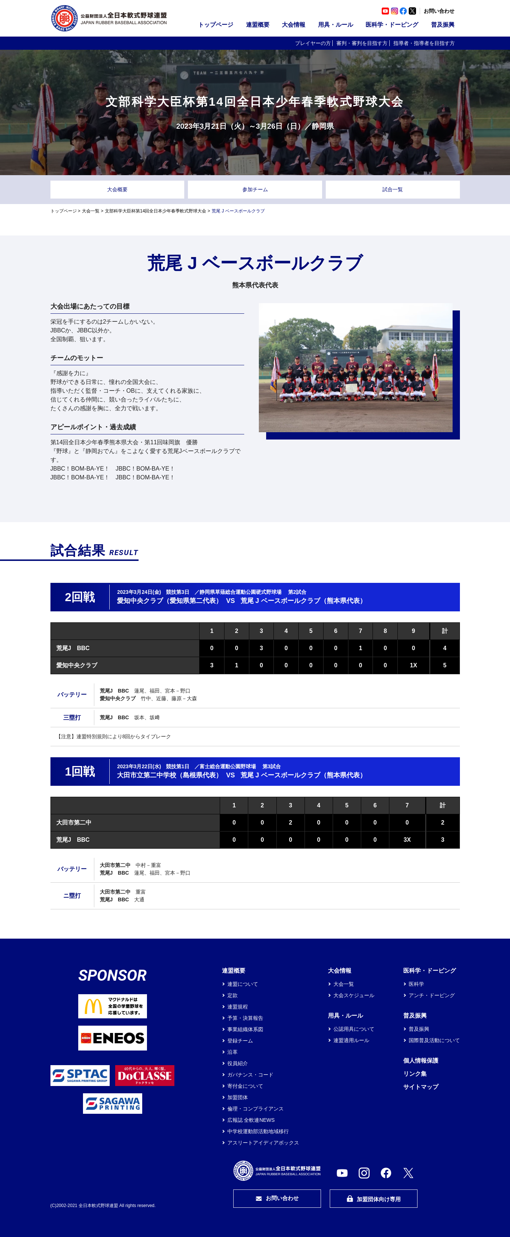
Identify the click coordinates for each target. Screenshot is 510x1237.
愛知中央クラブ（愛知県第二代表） (169, 600)
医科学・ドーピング (392, 25)
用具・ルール (335, 25)
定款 (232, 995)
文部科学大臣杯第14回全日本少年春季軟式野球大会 (155, 211)
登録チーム (240, 1041)
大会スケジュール (353, 995)
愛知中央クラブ (76, 665)
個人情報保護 (420, 1060)
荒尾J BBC (73, 648)
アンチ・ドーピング (432, 995)
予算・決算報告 (245, 1018)
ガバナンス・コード (250, 1075)
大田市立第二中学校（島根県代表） (169, 775)
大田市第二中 (73, 822)
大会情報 (293, 25)
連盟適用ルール (351, 1040)
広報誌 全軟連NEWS (251, 1120)
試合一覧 (392, 189)
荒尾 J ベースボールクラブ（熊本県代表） (303, 600)
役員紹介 (237, 1063)
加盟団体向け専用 (374, 1198)
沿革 (232, 1052)
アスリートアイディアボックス (263, 1143)
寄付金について (245, 1086)
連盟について (242, 984)
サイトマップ (420, 1087)
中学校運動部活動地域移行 (258, 1131)
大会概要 (117, 189)
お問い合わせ (439, 11)
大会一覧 (90, 211)
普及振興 (442, 25)
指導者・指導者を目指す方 (424, 43)
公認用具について (353, 1029)
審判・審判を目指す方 (362, 43)
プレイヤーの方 (313, 43)
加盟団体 (237, 1097)
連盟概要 (257, 25)
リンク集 (415, 1074)
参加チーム (255, 189)
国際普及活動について (434, 1040)
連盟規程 (237, 1007)
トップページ (215, 25)
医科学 (416, 984)
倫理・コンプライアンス (255, 1109)
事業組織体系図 (245, 1029)
